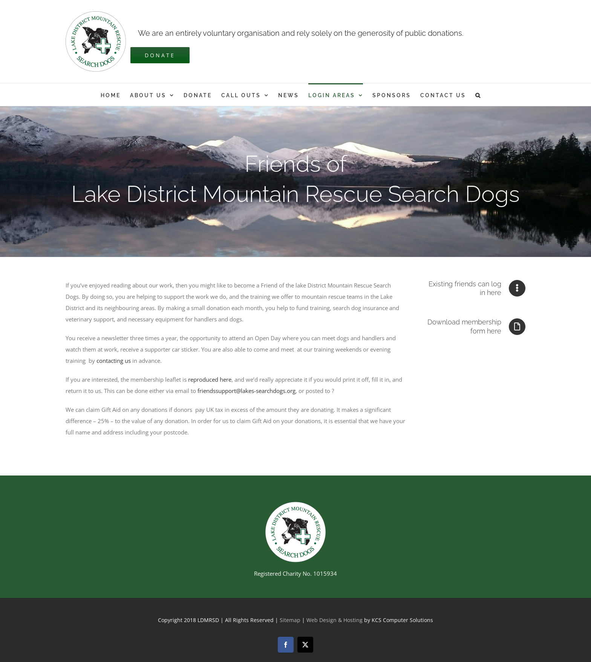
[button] (478, 94)
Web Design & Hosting (335, 620)
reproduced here (209, 379)
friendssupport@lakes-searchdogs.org (247, 390)
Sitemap (290, 620)
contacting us (113, 360)
